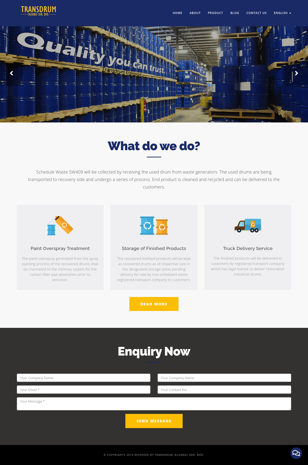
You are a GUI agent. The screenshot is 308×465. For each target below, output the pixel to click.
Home (177, 9)
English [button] (282, 9)
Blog (235, 9)
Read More (154, 304)
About (195, 9)
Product (215, 9)
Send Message (154, 421)
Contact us (256, 9)
